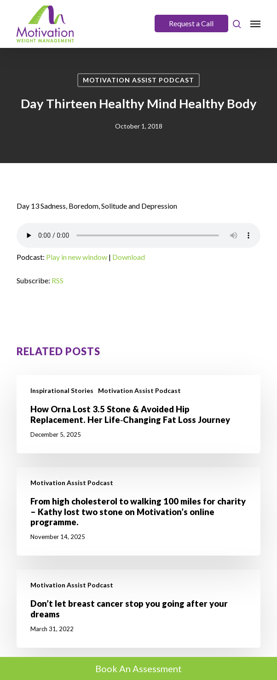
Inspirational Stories (61, 390)
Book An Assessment (138, 668)
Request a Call (191, 23)
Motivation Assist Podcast (138, 80)
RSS (57, 280)
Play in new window (76, 256)
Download (128, 256)
